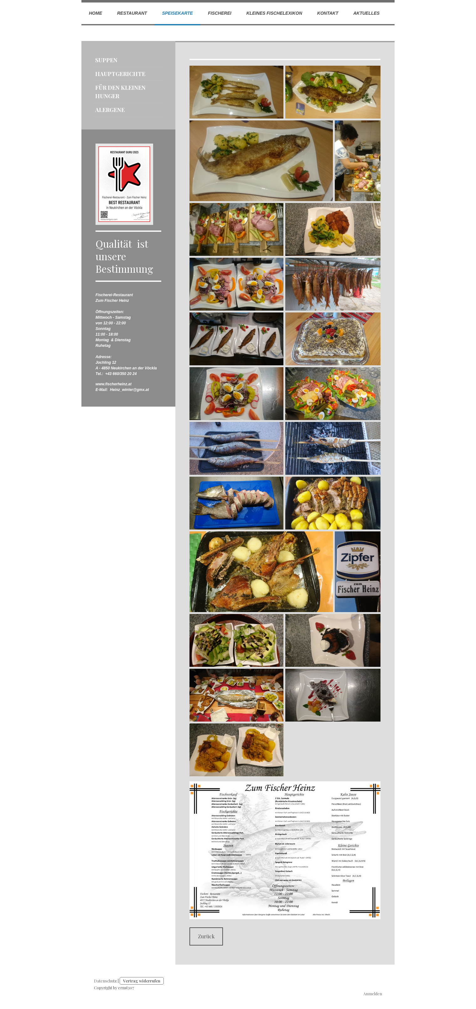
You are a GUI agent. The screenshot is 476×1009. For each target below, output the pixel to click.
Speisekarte (177, 13)
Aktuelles (366, 13)
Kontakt (327, 13)
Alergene (110, 110)
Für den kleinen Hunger (120, 92)
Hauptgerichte (120, 74)
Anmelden (372, 993)
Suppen (106, 60)
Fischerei (219, 13)
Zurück (206, 936)
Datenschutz (105, 980)
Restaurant (132, 13)
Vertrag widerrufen (141, 980)
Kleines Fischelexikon (274, 13)
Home (95, 13)
